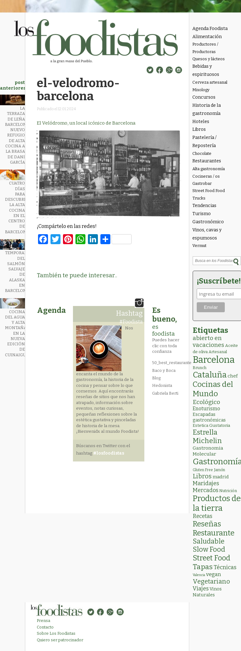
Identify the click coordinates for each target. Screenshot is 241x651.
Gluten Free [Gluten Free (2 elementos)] (203, 470)
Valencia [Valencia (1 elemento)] (199, 575)
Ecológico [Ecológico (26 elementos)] (206, 402)
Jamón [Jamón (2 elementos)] (219, 470)
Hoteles (200, 121)
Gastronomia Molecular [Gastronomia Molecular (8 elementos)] (208, 451)
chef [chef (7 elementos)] (233, 376)
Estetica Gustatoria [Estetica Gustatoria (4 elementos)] (211, 425)
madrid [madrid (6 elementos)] (221, 477)
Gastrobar (202, 183)
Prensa (43, 620)
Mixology (201, 89)
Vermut (199, 245)
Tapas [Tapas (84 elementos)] (203, 566)
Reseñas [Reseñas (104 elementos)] (207, 524)
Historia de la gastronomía (206, 109)
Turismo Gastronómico (208, 217)
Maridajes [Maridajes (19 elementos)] (206, 483)
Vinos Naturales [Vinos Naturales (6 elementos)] (207, 592)
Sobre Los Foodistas (56, 633)
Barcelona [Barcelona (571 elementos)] (214, 359)
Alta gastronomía (208, 168)
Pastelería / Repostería (204, 141)
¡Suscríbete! (218, 281)
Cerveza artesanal (209, 82)
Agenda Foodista (210, 28)
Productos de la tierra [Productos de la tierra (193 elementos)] (217, 503)
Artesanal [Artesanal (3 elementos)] (218, 351)
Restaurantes (206, 161)
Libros (199, 129)
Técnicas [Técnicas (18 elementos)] (225, 567)
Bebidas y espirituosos (205, 70)
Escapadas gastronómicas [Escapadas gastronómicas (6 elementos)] (209, 417)
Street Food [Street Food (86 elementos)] (211, 558)
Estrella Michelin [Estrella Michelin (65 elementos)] (207, 436)
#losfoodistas (108, 453)
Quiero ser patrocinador (60, 640)
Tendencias (204, 205)
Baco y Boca (164, 370)
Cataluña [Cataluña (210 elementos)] (210, 375)
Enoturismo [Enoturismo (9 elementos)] (206, 409)
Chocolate (201, 153)
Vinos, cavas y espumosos (207, 234)
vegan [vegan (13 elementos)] (213, 574)
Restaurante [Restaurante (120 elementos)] (213, 532)
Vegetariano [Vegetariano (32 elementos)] (211, 581)
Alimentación (207, 36)
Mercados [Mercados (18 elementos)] (205, 490)
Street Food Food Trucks (208, 194)
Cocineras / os (206, 176)
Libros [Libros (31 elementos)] (202, 476)
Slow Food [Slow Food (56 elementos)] (209, 549)
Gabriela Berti (165, 393)
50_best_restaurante (171, 362)
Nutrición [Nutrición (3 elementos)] (228, 490)
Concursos (203, 97)
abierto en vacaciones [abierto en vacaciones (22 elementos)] (208, 341)
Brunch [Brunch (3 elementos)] (199, 367)
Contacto (45, 627)
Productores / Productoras (205, 48)
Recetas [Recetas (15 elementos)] (202, 516)
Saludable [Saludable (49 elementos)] (208, 541)
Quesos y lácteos (208, 59)
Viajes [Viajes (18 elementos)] (201, 588)
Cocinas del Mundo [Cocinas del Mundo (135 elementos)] (213, 389)
